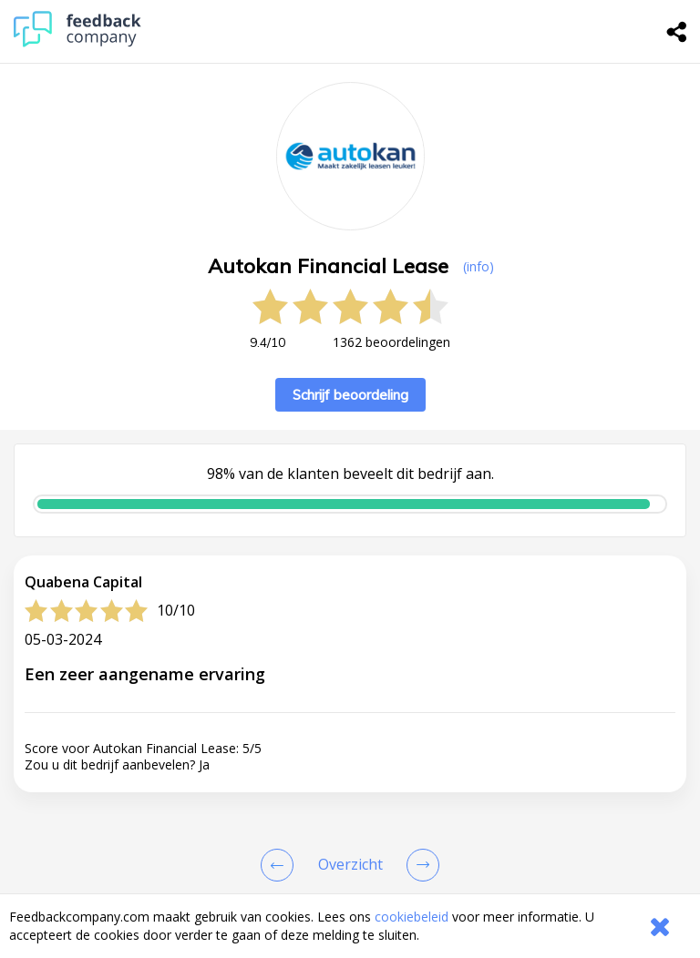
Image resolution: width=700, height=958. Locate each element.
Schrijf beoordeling (350, 394)
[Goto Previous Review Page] (281, 865)
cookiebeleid (411, 916)
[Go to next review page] (419, 865)
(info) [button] (478, 266)
